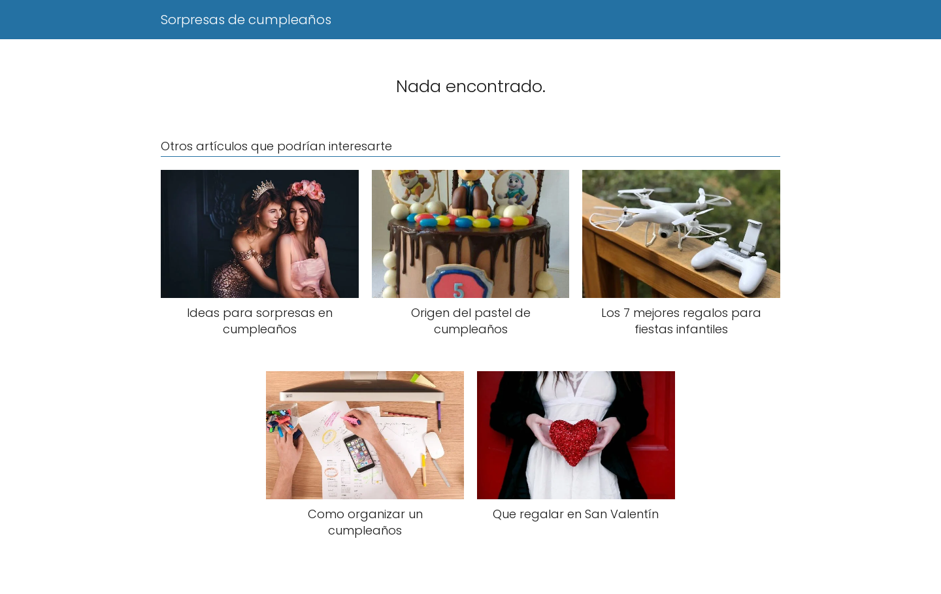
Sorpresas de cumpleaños (246, 19)
